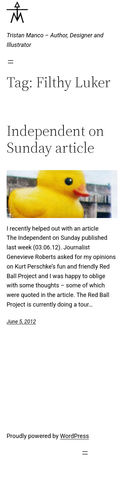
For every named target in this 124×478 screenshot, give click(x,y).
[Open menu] (11, 62)
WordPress (74, 435)
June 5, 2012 (21, 321)
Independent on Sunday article (55, 139)
